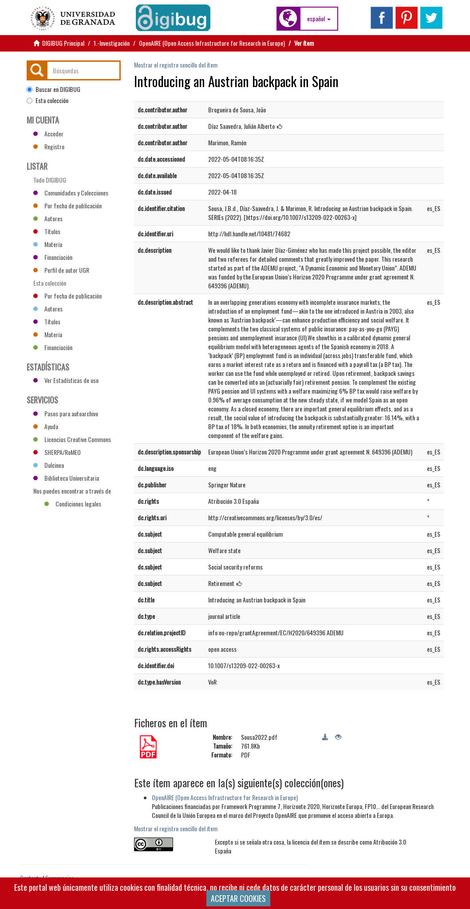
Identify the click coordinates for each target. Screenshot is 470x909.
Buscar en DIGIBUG (53, 89)
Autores (48, 218)
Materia (47, 244)
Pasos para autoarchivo (65, 413)
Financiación (52, 257)
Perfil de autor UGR (61, 270)
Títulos (46, 231)
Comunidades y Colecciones (70, 192)
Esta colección (47, 100)
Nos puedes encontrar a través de (72, 492)
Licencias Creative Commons (72, 439)
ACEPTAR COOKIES (238, 898)
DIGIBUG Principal (63, 43)
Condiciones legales (72, 503)
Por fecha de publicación (67, 205)
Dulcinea (48, 465)
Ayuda (45, 426)
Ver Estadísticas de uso (66, 380)
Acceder (48, 133)
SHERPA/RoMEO (57, 452)
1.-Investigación (112, 43)
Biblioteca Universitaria (66, 477)
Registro (48, 146)
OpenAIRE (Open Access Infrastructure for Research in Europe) (212, 43)
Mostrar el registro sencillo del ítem (175, 64)
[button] (319, 19)
